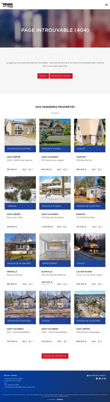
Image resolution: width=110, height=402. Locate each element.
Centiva (59, 399)
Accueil (43, 76)
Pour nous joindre (61, 76)
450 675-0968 (13, 385)
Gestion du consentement (60, 396)
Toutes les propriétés (55, 356)
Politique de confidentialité (89, 394)
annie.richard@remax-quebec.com (23, 387)
